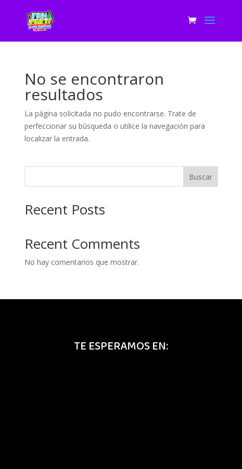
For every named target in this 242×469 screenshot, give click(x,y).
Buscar (200, 177)
